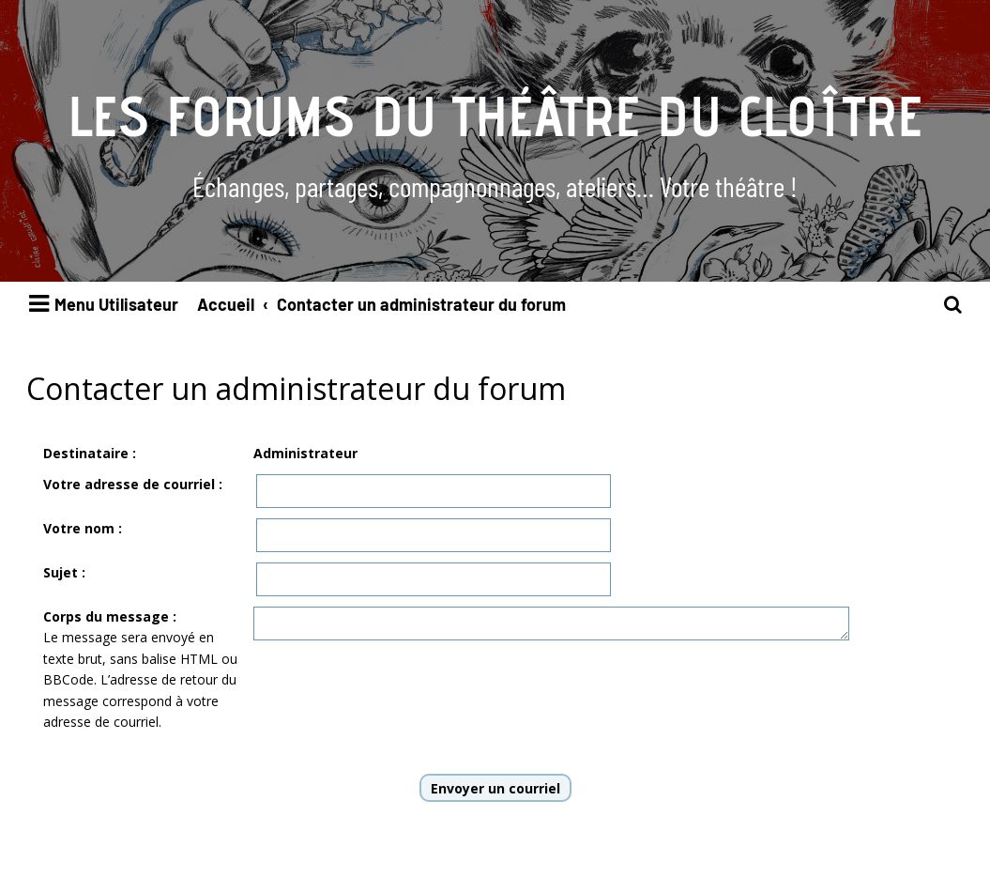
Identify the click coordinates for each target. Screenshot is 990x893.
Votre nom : (82, 528)
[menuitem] (953, 304)
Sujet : (64, 572)
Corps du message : (109, 616)
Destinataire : (89, 453)
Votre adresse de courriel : (132, 484)
